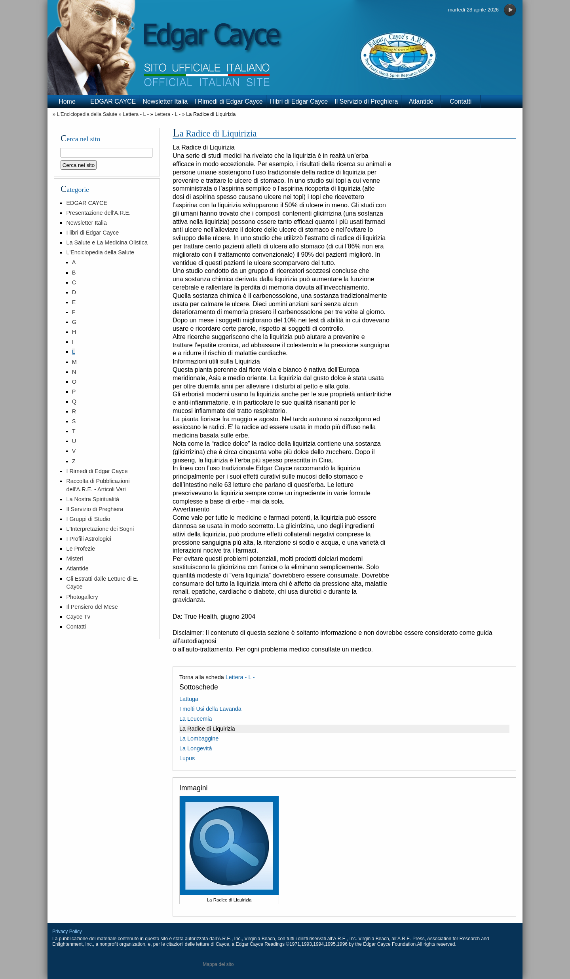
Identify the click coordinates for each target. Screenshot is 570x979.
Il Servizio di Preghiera (366, 101)
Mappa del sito (218, 964)
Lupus (187, 758)
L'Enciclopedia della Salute (87, 114)
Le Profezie (80, 548)
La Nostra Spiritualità (92, 499)
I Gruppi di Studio (88, 519)
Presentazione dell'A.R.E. (98, 213)
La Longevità (195, 748)
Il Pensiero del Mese (92, 607)
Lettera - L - (136, 114)
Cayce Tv (78, 617)
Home (67, 101)
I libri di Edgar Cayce (299, 101)
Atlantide (421, 101)
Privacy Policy (67, 931)
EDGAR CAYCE (113, 101)
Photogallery (82, 597)
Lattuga (188, 699)
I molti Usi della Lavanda (210, 709)
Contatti (460, 101)
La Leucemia (195, 719)
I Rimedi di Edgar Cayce (228, 101)
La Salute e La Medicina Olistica (107, 242)
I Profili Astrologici (88, 539)
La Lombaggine (198, 738)
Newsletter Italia (165, 101)
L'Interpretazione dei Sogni (100, 529)
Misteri (74, 558)
